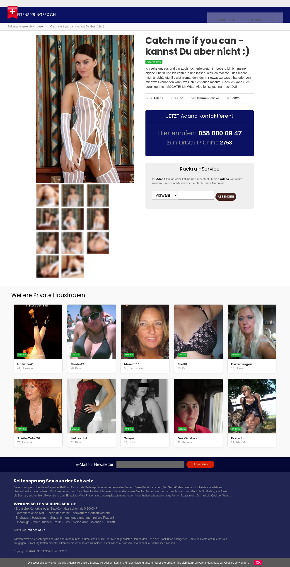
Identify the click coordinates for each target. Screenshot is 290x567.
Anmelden (232, 15)
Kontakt (256, 15)
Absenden (200, 464)
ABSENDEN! (170, 207)
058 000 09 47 (36, 530)
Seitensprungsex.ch (57, 15)
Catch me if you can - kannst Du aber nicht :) (77, 26)
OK (258, 562)
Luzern (41, 26)
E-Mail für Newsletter (95, 464)
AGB (276, 15)
